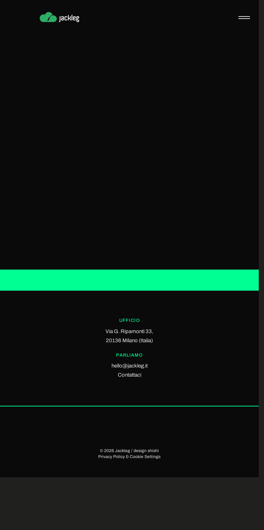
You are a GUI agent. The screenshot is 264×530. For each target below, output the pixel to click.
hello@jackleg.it (129, 366)
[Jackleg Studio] (64, 17)
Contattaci (129, 375)
